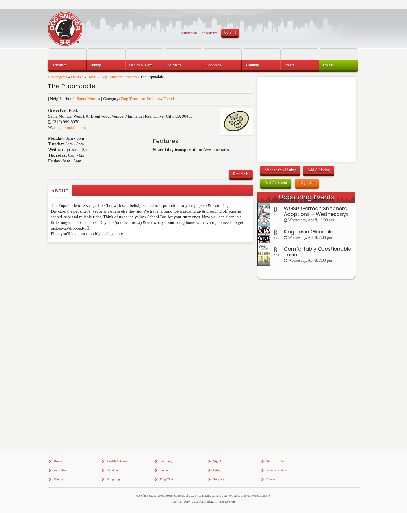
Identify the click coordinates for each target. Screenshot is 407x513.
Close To (209, 33)
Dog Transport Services (119, 77)
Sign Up (218, 461)
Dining (95, 65)
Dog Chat (307, 183)
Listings (77, 77)
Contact (271, 479)
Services (174, 65)
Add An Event (275, 183)
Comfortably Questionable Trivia (317, 251)
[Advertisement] (81, 253)
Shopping (214, 65)
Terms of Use (275, 461)
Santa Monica (88, 98)
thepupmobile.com (70, 127)
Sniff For (189, 33)
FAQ (216, 470)
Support (218, 479)
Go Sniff (230, 32)
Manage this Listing (280, 170)
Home (58, 461)
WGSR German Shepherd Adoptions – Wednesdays (316, 211)
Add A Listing (318, 170)
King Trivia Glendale (308, 231)
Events (328, 65)
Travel (92, 77)
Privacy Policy (276, 470)
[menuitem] (67, 65)
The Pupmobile (72, 86)
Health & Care (140, 65)
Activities (59, 65)
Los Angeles (57, 77)
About (60, 190)
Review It (240, 174)
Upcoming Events (306, 197)
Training (252, 65)
